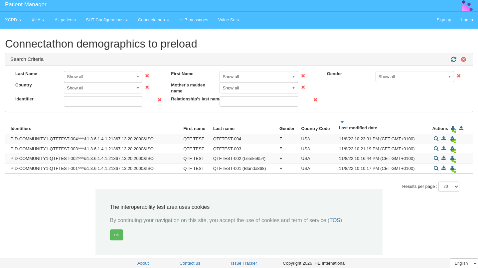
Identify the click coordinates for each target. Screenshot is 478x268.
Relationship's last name (193, 98)
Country (23, 84)
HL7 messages (193, 19)
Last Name (26, 73)
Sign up (443, 19)
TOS (334, 220)
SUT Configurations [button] (107, 19)
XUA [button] (38, 19)
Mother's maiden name (188, 88)
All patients (65, 19)
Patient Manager (26, 4)
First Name (182, 73)
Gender (334, 73)
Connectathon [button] (154, 19)
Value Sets (228, 19)
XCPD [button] (13, 19)
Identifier (24, 98)
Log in (467, 19)
